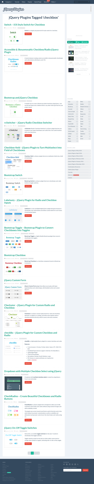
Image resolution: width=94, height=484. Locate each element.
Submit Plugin (37, 2)
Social (85, 121)
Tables (85, 124)
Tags (77, 42)
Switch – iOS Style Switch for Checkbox (24, 24)
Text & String (85, 129)
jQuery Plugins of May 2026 (79, 150)
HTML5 (73, 134)
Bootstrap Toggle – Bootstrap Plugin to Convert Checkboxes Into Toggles (28, 229)
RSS (3, 475)
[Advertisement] (34, 84)
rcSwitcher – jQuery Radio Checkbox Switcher (28, 122)
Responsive (85, 114)
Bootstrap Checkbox (15, 255)
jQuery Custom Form (15, 280)
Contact (79, 177)
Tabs (85, 126)
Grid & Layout (73, 131)
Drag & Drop (73, 119)
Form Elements (21, 28)
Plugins (70, 42)
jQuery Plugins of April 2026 (79, 153)
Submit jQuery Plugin (79, 169)
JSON (73, 136)
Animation (73, 104)
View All (83, 74)
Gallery (73, 129)
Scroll (85, 116)
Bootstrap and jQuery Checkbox (21, 97)
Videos (23, 2)
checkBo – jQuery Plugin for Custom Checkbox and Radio (30, 334)
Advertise (47, 1)
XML (85, 136)
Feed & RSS (73, 124)
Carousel (73, 109)
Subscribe (85, 470)
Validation (85, 134)
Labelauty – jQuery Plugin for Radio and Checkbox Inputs (30, 201)
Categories (8, 2)
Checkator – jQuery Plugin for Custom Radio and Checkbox (29, 306)
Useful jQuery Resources (79, 166)
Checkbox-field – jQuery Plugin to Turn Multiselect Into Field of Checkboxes (33, 148)
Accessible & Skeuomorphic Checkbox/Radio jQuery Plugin (31, 50)
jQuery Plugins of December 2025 (79, 164)
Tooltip (85, 131)
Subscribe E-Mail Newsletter (8, 479)
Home (3, 464)
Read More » (28, 33)
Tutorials (17, 2)
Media (73, 141)
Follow (53, 2)
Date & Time (73, 116)
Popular (30, 2)
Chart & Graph (73, 111)
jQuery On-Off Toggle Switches (20, 428)
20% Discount (76, 175)
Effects (73, 121)
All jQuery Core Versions (8, 480)
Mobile (85, 104)
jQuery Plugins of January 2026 (79, 161)
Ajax (73, 101)
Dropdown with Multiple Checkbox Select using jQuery (32, 371)
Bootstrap (29, 101)
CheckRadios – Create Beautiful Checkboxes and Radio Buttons (32, 397)
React (85, 111)
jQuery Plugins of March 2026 (79, 156)
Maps (73, 138)
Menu (85, 101)
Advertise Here (79, 35)
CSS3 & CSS (73, 114)
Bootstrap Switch (13, 175)
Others (85, 109)
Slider (85, 119)
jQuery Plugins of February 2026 (79, 158)
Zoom (85, 138)
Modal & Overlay (85, 106)
